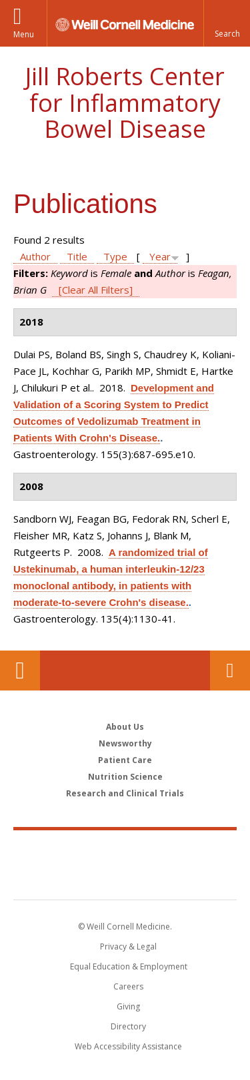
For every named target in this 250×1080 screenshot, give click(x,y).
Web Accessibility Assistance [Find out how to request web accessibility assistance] (128, 1046)
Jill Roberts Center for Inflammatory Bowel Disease (125, 102)
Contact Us (230, 670)
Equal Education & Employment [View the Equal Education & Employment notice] (128, 966)
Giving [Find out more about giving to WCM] (128, 1006)
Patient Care (125, 760)
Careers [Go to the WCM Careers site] (128, 986)
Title (77, 256)
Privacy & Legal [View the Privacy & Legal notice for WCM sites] (128, 946)
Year (160, 256)
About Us (125, 726)
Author (35, 256)
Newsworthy (125, 743)
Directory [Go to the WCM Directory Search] (128, 1026)
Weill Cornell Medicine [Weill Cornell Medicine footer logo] (125, 850)
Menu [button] (23, 34)
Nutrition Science (125, 776)
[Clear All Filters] (96, 289)
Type (115, 256)
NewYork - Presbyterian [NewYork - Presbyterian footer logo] (125, 878)
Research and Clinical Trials (125, 793)
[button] (226, 23)
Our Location (20, 670)
